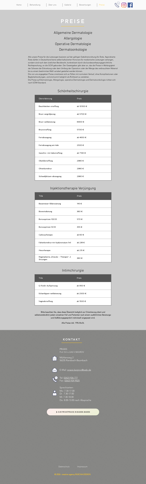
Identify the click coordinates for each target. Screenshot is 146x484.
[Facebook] (130, 5)
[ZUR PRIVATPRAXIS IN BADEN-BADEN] (73, 412)
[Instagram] (123, 5)
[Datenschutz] (64, 466)
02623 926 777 (71, 377)
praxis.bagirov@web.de (79, 370)
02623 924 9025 (72, 380)
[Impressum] (82, 466)
